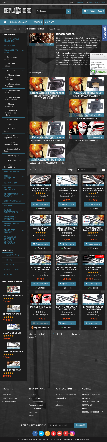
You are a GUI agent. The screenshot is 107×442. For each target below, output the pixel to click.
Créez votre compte (96, 2)
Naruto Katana (12, 120)
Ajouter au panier (40, 204)
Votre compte (64, 389)
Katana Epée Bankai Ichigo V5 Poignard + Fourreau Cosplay (66, 270)
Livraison (37, 22)
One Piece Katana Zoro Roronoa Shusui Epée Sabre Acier (13, 296)
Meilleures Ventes (13, 282)
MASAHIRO (10, 265)
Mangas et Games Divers (9, 166)
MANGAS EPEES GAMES (11, 51)
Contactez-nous (35, 408)
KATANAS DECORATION (10, 189)
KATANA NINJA (10, 183)
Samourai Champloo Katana (11, 143)
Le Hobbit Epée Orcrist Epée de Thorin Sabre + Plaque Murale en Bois (13, 370)
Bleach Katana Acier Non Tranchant (12, 77)
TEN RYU (9, 274)
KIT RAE (9, 260)
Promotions (6, 395)
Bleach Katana (12, 70)
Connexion (81, 2)
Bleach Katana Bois (12, 92)
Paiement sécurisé (36, 405)
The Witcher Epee (14, 160)
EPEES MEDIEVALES (12, 201)
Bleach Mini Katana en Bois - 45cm (12, 113)
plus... (104, 68)
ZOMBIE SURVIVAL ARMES (12, 225)
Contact (4, 2)
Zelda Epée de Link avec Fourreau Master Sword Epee (13, 333)
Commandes (61, 398)
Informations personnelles (66, 395)
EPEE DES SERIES (11, 172)
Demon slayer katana (11, 58)
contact (49, 22)
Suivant (76, 334)
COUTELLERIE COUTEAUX (10, 218)
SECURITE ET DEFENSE (9, 231)
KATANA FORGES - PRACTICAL (12, 40)
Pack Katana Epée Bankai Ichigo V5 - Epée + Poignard (40, 191)
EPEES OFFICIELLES (9, 177)
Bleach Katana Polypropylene (12, 98)
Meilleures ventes (9, 402)
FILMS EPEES (9, 46)
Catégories (9, 35)
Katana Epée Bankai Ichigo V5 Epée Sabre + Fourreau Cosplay (93, 191)
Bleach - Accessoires (10, 105)
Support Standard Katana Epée (13, 351)
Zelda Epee (11, 124)
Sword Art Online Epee (12, 150)
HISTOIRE (8, 206)
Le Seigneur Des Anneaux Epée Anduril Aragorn (13, 314)
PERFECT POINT (12, 270)
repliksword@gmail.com (92, 412)
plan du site (33, 412)
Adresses (59, 405)
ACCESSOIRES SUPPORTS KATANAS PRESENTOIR (10, 240)
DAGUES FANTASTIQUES (11, 211)
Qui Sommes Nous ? (19, 22)
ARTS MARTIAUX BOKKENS (11, 195)
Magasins (32, 415)
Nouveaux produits (9, 398)
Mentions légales (35, 398)
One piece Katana (9, 65)
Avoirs (58, 402)
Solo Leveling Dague (11, 130)
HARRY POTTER (12, 255)
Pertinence (87, 170)
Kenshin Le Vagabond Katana (11, 137)
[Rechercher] (53, 11)
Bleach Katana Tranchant (12, 85)
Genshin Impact (13, 156)
